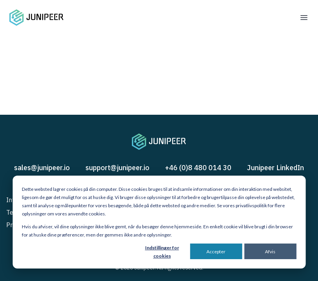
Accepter (216, 251)
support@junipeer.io (117, 167)
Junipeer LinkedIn (275, 167)
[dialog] (159, 222)
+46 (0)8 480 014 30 (198, 167)
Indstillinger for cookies (162, 252)
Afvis (270, 251)
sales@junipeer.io (42, 167)
